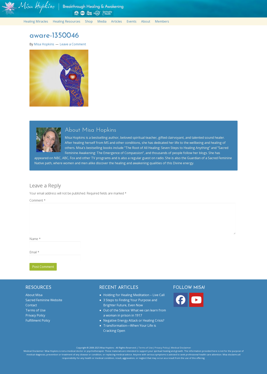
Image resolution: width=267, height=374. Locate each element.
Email (34, 252)
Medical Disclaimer (181, 347)
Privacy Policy (35, 315)
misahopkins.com (135, 9)
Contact (31, 305)
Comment (37, 200)
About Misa (34, 295)
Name (35, 239)
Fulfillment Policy (38, 320)
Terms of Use (36, 310)
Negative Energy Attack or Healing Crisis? (133, 320)
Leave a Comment (73, 44)
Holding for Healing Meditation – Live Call (134, 295)
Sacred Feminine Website (44, 300)
